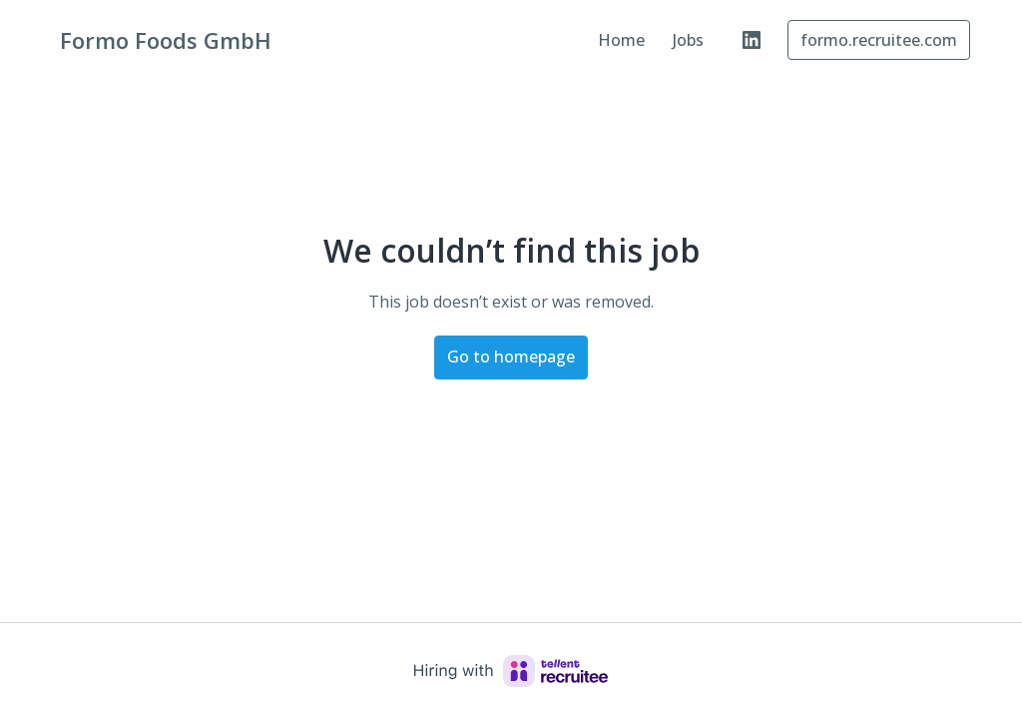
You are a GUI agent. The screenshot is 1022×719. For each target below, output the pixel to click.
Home (621, 40)
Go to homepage (511, 356)
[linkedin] (751, 40)
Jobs (688, 40)
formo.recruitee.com (878, 40)
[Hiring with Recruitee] (511, 671)
